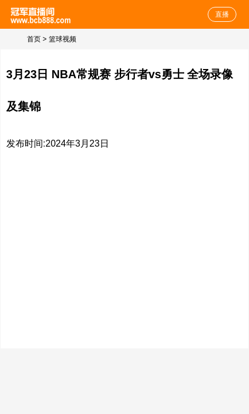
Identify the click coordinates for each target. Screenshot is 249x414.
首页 (34, 39)
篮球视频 (62, 39)
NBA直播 (41, 14)
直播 (222, 14)
